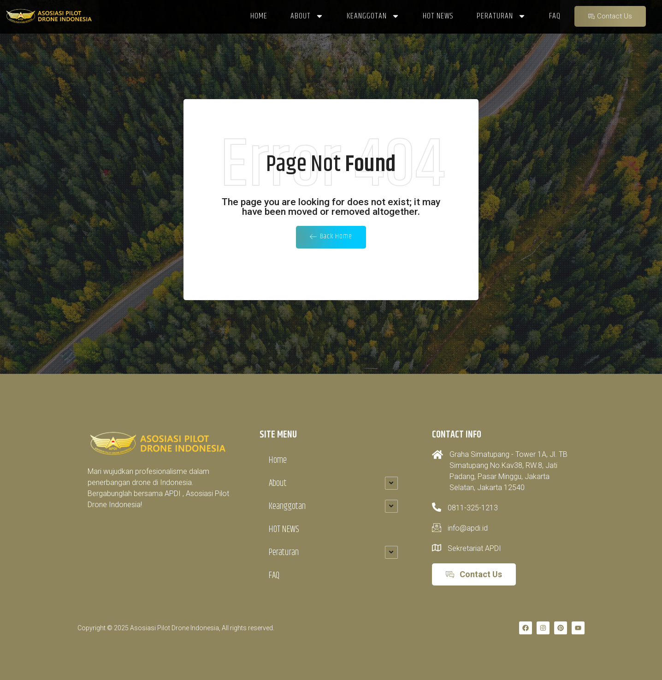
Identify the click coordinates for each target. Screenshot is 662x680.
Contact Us (610, 11)
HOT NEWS (284, 529)
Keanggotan (287, 506)
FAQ (274, 575)
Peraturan (284, 552)
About (278, 483)
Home (278, 460)
